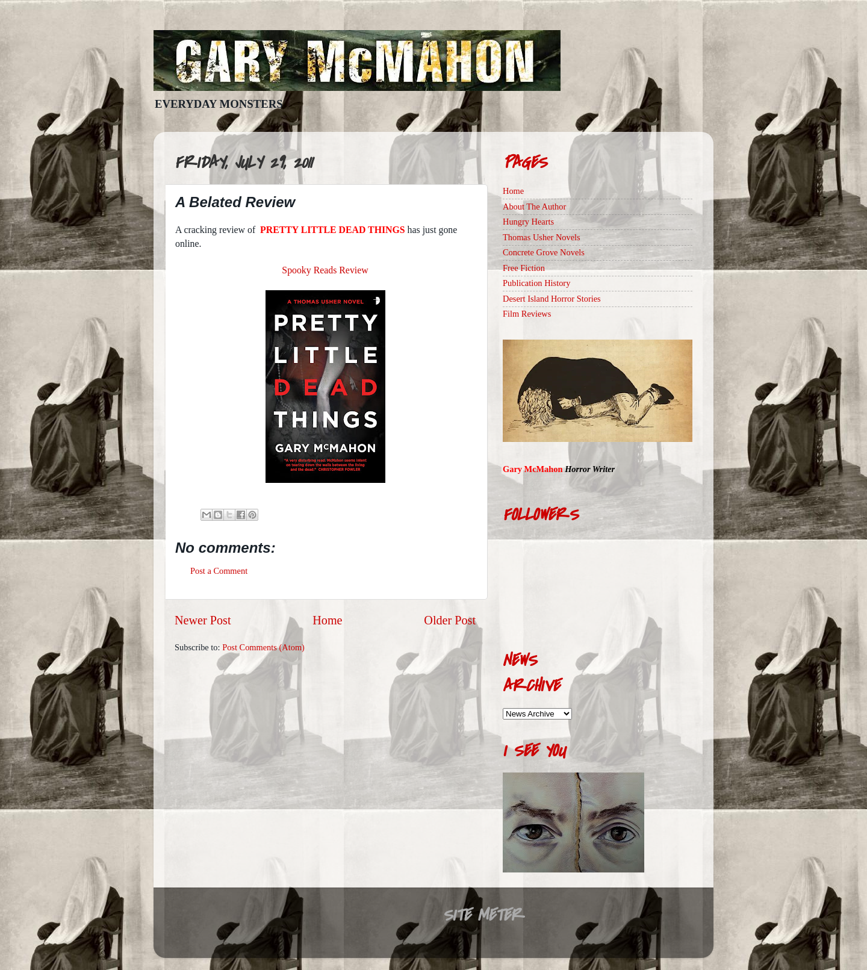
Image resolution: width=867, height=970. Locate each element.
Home (327, 620)
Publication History (536, 283)
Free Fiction (524, 268)
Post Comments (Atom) (263, 647)
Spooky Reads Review (325, 270)
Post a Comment (218, 571)
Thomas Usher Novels (541, 237)
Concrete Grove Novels (544, 252)
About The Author (534, 206)
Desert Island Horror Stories (552, 298)
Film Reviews (527, 314)
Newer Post (203, 620)
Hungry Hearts (528, 221)
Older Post (450, 620)
